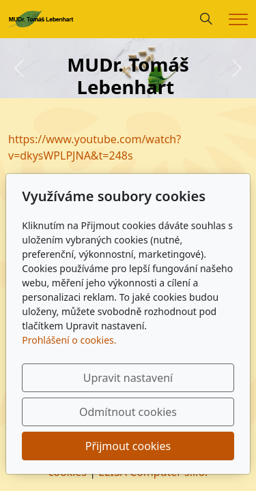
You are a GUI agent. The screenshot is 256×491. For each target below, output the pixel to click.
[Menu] (238, 19)
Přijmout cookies (128, 445)
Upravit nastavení (128, 377)
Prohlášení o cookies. (69, 339)
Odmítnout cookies (128, 411)
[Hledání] (206, 19)
